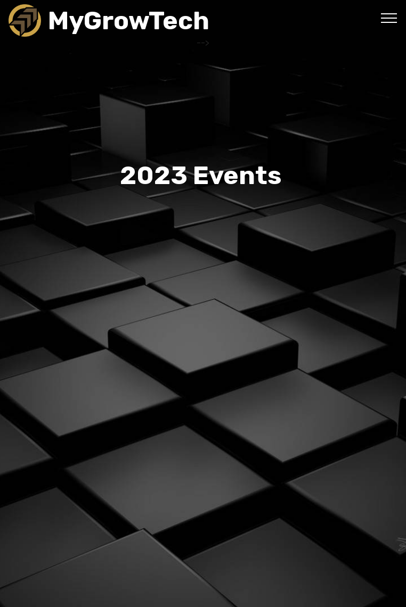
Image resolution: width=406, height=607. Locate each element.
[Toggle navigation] (389, 17)
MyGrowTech (128, 20)
